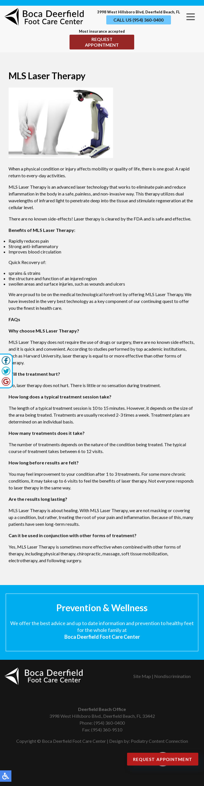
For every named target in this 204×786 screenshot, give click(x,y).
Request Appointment (102, 41)
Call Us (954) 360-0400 (138, 19)
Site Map (142, 676)
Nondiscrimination (172, 676)
